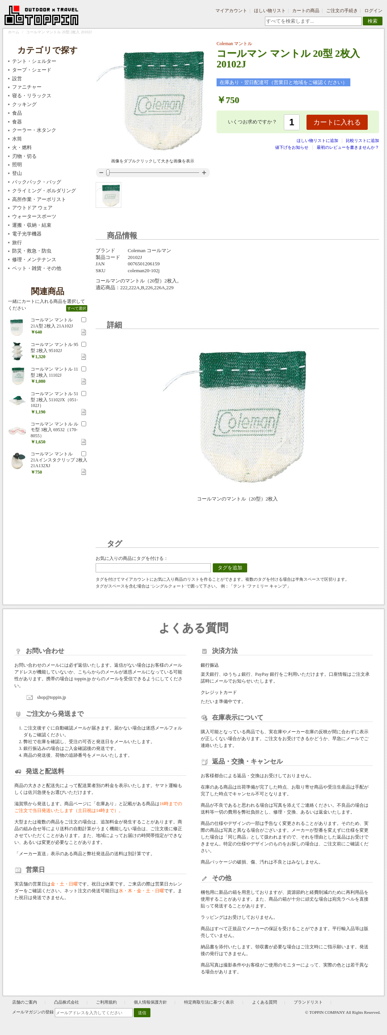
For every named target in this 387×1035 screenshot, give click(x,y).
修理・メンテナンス (34, 259)
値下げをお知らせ (291, 147)
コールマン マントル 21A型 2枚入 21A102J (52, 323)
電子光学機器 (27, 234)
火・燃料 (22, 147)
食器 (17, 122)
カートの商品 (305, 10)
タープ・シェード (31, 70)
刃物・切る (24, 156)
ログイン (373, 10)
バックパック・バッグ (36, 182)
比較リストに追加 (362, 140)
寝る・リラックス (31, 95)
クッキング (24, 104)
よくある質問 (264, 1002)
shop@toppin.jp (51, 697)
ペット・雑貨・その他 (36, 268)
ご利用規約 (106, 1002)
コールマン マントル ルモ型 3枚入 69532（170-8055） (54, 429)
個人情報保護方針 (150, 1002)
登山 (17, 173)
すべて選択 (76, 308)
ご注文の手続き (342, 10)
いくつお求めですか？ (252, 122)
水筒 (17, 139)
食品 (17, 113)
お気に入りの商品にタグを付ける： (132, 558)
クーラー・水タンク (34, 130)
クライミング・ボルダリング (44, 190)
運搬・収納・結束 (31, 225)
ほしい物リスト (270, 10)
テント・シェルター (34, 61)
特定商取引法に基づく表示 (209, 1002)
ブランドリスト (308, 1002)
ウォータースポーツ (34, 216)
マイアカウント (231, 10)
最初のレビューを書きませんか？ (348, 147)
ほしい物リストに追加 (318, 140)
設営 (17, 78)
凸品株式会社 (66, 1002)
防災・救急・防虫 (31, 251)
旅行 (17, 242)
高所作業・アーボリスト (39, 199)
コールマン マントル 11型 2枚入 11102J (54, 372)
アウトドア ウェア (32, 207)
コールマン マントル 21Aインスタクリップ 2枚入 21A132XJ (59, 459)
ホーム (13, 32)
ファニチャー (27, 87)
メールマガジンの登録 (33, 1012)
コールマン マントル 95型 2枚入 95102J (54, 347)
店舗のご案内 (24, 1002)
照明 (17, 164)
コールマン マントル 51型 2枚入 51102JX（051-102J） (54, 399)
